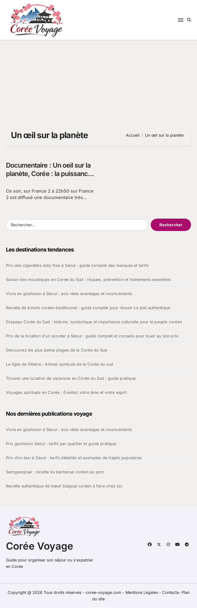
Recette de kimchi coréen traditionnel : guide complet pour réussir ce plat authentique (88, 307)
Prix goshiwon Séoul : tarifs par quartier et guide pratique (61, 443)
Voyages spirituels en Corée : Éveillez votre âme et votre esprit (66, 392)
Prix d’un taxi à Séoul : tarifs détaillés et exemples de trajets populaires (74, 458)
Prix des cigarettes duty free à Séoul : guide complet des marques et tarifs (77, 265)
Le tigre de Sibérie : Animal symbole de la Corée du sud (59, 364)
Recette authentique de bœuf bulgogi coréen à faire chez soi (64, 486)
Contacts (170, 592)
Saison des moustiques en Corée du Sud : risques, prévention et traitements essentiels (88, 279)
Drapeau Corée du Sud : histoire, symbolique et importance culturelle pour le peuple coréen (94, 322)
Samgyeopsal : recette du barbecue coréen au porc (55, 472)
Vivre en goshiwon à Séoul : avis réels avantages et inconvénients (69, 293)
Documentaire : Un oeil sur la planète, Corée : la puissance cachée (49, 174)
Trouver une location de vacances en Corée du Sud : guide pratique (71, 378)
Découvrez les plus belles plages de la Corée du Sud (56, 350)
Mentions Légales (142, 592)
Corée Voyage (39, 546)
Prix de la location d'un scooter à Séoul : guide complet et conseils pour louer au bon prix (92, 336)
